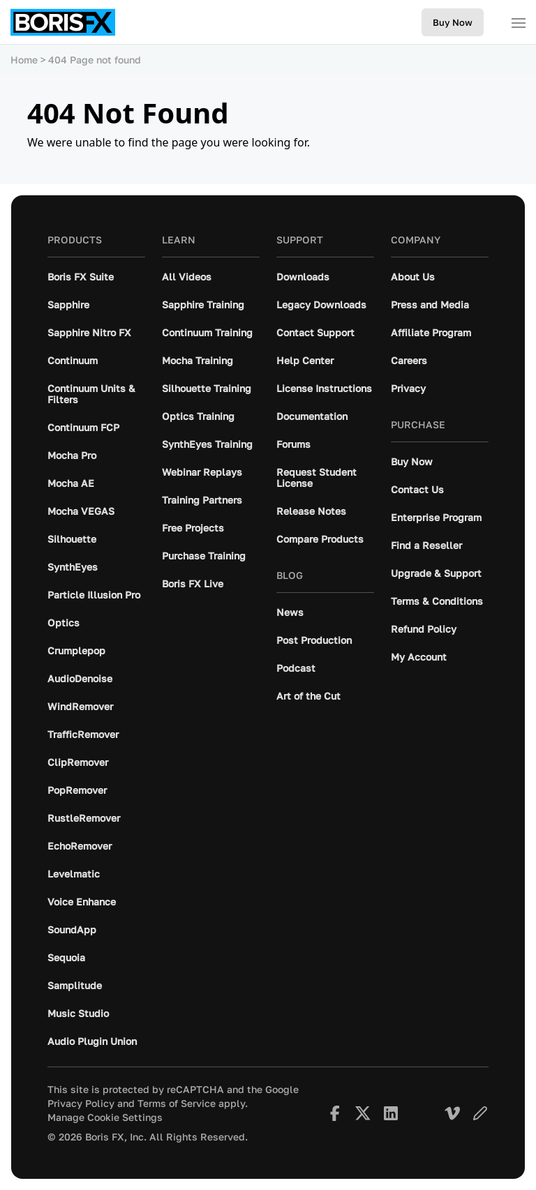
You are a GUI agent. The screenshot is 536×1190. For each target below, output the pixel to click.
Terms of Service (176, 1103)
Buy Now (452, 22)
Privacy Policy (80, 1103)
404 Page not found (94, 60)
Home (24, 60)
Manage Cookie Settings (105, 1117)
